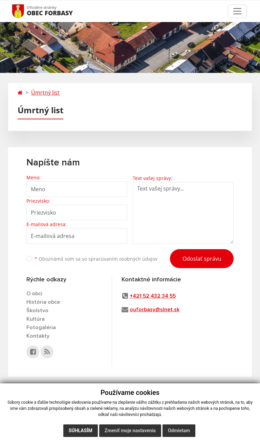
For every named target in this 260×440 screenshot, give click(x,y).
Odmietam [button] (179, 430)
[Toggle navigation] (237, 11)
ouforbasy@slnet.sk (154, 309)
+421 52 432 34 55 (153, 296)
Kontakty (37, 336)
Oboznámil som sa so (96, 259)
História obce (43, 302)
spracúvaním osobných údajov (122, 259)
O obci (34, 293)
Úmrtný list (45, 92)
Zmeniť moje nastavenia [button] (130, 430)
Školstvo (37, 310)
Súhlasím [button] (80, 430)
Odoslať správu (201, 258)
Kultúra (35, 319)
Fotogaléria (41, 327)
